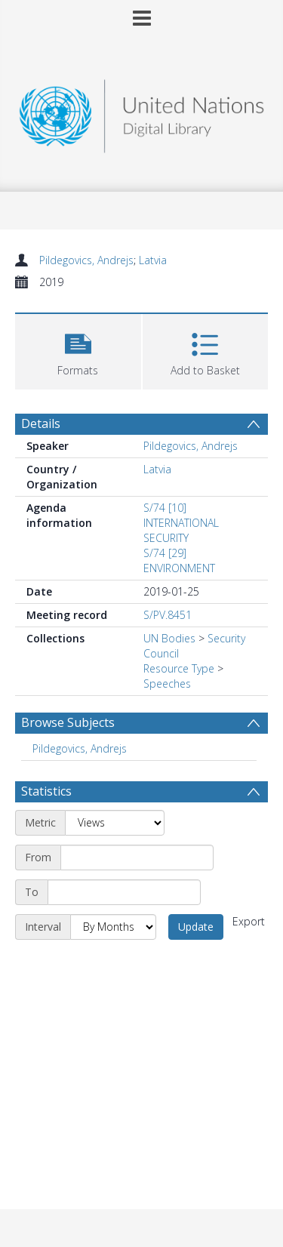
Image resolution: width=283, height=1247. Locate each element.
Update (196, 926)
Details (40, 423)
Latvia (153, 260)
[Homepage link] (142, 112)
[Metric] (115, 823)
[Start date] (137, 857)
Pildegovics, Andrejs (86, 260)
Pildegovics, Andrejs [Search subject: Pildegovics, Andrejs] (79, 748)
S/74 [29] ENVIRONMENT (179, 560)
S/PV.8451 (167, 615)
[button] (78, 350)
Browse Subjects (68, 722)
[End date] (124, 892)
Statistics (46, 791)
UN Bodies (169, 638)
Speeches (167, 683)
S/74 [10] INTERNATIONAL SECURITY (181, 522)
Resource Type (178, 668)
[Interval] (113, 927)
